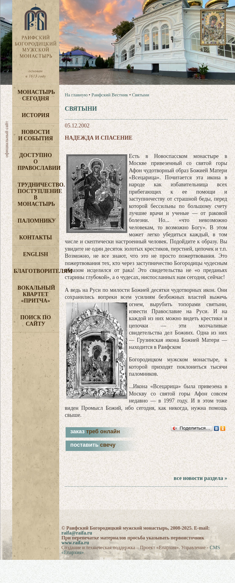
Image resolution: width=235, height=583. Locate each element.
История (35, 115)
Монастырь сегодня (36, 95)
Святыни (140, 94)
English (35, 254)
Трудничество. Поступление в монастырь (38, 194)
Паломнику (37, 221)
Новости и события (35, 135)
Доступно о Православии (38, 161)
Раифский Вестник (110, 94)
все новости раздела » (200, 478)
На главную (76, 94)
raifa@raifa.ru (76, 532)
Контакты (35, 237)
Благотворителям (36, 271)
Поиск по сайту (35, 320)
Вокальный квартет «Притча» (36, 294)
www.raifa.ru (75, 542)
